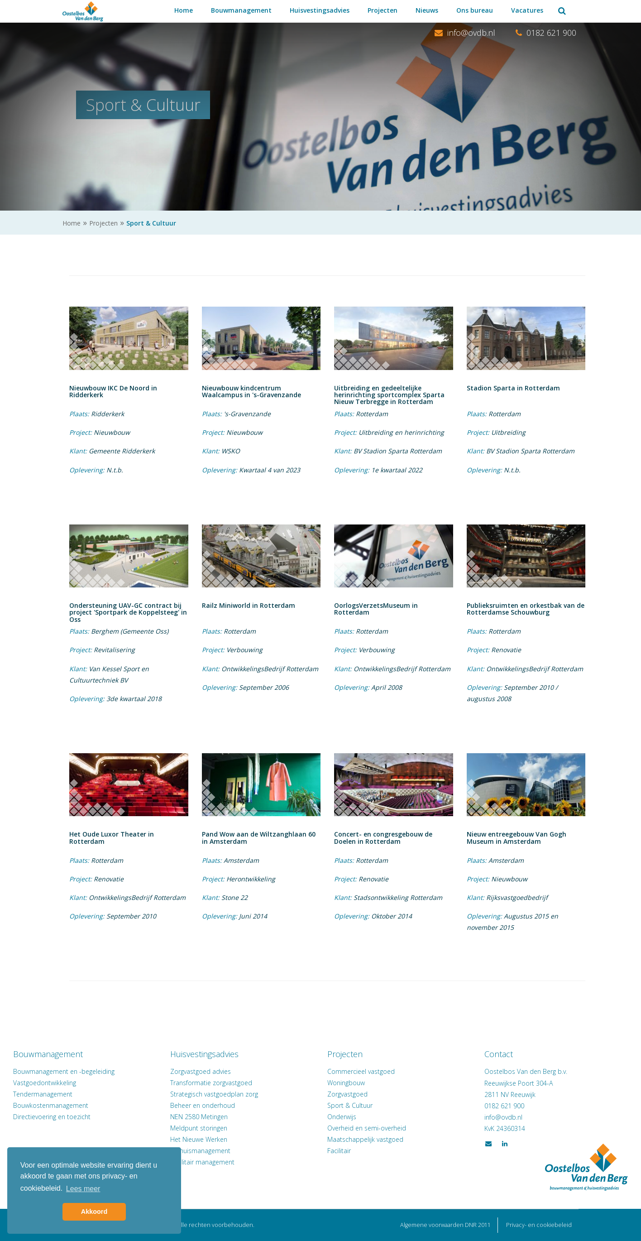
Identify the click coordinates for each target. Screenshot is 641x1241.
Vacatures (527, 10)
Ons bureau (474, 10)
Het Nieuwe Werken (223, 1139)
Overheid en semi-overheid (366, 1128)
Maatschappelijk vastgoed (365, 1139)
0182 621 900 (546, 32)
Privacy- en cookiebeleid (539, 1225)
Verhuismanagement (225, 1150)
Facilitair (339, 1150)
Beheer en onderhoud (227, 1105)
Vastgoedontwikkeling (93, 1082)
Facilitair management (227, 1162)
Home (183, 10)
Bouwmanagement (241, 10)
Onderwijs (341, 1116)
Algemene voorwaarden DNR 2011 (445, 1225)
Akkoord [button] (94, 1211)
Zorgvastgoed (347, 1094)
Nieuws (427, 10)
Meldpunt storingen (223, 1128)
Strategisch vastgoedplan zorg (239, 1094)
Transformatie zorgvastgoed (236, 1082)
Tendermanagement (92, 1094)
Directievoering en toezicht (101, 1116)
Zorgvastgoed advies (225, 1071)
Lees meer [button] (83, 1189)
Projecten (382, 10)
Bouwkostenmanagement (100, 1105)
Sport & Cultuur (350, 1105)
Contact (474, 1054)
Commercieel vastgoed (361, 1071)
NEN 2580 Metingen (224, 1116)
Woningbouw (346, 1082)
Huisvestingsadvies (319, 10)
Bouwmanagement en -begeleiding (113, 1071)
